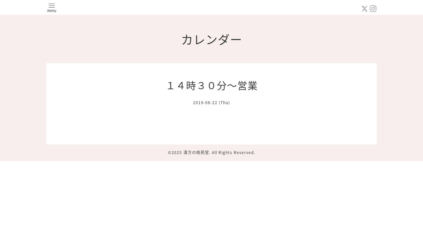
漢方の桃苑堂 (196, 152)
